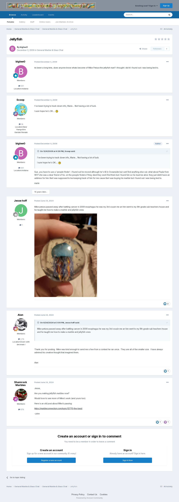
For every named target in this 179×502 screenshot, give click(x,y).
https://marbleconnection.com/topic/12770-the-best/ (58, 408)
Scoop (20, 99)
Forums (10, 22)
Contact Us (92, 494)
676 (21, 409)
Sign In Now (128, 460)
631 (21, 86)
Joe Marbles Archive (64, 22)
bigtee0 (24, 47)
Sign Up (166, 5)
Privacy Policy (78, 494)
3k (21, 124)
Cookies (103, 494)
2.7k (21, 339)
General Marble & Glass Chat (50, 50)
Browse (12, 16)
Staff (32, 22)
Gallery (22, 22)
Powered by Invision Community (89, 498)
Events (51, 15)
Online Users (44, 22)
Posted (45, 62)
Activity (24, 15)
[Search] (138, 15)
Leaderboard (37, 15)
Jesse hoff (20, 200)
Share (143, 49)
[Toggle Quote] (38, 151)
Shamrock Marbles (20, 384)
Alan (20, 314)
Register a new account (51, 460)
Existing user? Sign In (146, 6)
